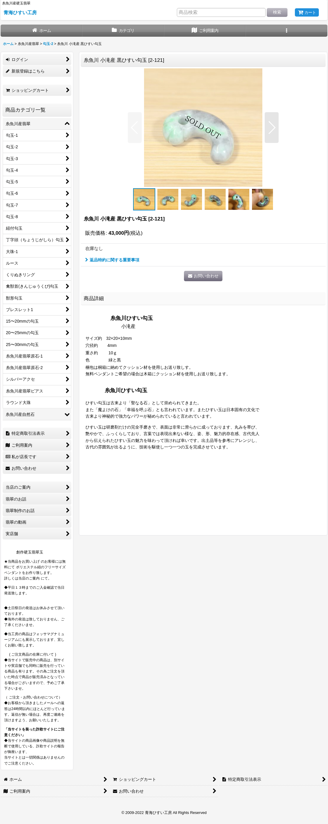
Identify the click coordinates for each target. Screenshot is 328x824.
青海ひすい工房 (20, 12)
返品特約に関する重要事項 (112, 260)
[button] (286, 31)
